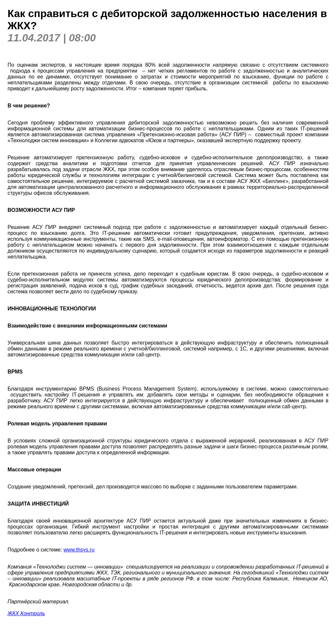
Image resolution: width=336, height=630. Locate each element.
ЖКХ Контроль (26, 613)
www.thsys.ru (79, 549)
